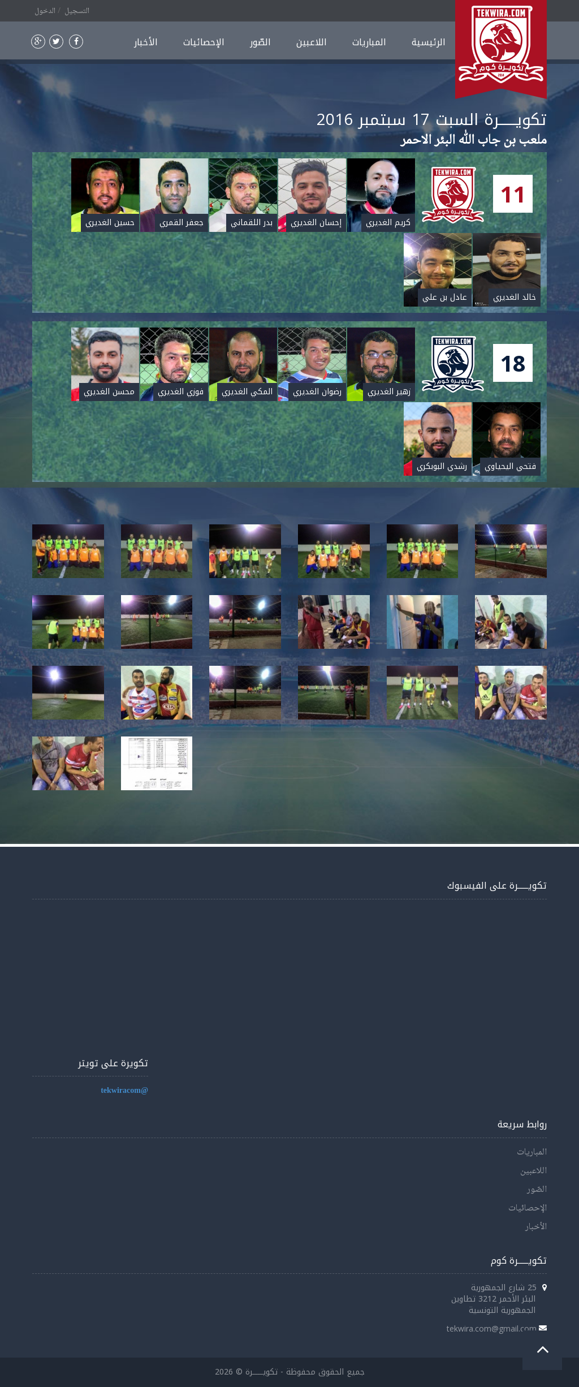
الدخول (44, 11)
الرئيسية (429, 42)
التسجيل (76, 11)
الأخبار (146, 42)
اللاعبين (311, 42)
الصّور (260, 42)
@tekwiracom (124, 1091)
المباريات (369, 42)
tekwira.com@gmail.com (492, 1328)
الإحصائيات (203, 42)
